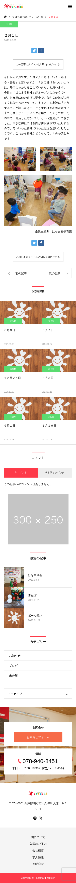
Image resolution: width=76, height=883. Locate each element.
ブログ (13, 665)
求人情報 (38, 857)
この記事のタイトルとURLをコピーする (38, 64)
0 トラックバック (54, 472)
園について (38, 837)
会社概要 (38, 850)
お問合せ (38, 864)
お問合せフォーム (38, 737)
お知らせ (14, 655)
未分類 (9, 24)
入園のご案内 (38, 843)
